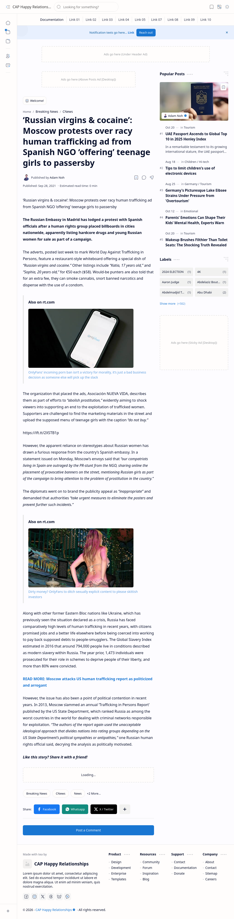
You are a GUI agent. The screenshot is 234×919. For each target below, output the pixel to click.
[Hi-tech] (204, 162)
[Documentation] (51, 19)
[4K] (211, 272)
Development (121, 867)
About (209, 862)
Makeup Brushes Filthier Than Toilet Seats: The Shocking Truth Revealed (196, 242)
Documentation (185, 867)
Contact (179, 862)
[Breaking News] (37, 793)
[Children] (191, 162)
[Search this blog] (86, 6)
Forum (147, 867)
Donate (179, 873)
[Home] (8, 22)
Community (151, 862)
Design (116, 862)
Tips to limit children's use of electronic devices (190, 171)
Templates (118, 879)
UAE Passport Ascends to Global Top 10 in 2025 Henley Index (196, 136)
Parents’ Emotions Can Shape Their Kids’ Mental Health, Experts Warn (195, 220)
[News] (78, 793)
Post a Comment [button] (88, 830)
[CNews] (60, 793)
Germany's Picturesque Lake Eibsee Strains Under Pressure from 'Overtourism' (195, 195)
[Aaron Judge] (176, 282)
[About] (8, 56)
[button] (8, 6)
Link (131, 32)
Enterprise (118, 873)
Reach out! (146, 33)
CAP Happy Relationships (34, 6)
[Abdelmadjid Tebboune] (176, 292)
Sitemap (211, 873)
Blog (146, 879)
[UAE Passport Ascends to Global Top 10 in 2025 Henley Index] (194, 101)
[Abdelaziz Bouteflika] (211, 282)
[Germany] (192, 184)
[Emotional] (191, 211)
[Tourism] (189, 127)
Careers (211, 879)
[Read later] (136, 177)
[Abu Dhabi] (211, 292)
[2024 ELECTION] (176, 272)
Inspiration (150, 873)
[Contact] (8, 65)
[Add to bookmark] (223, 87)
